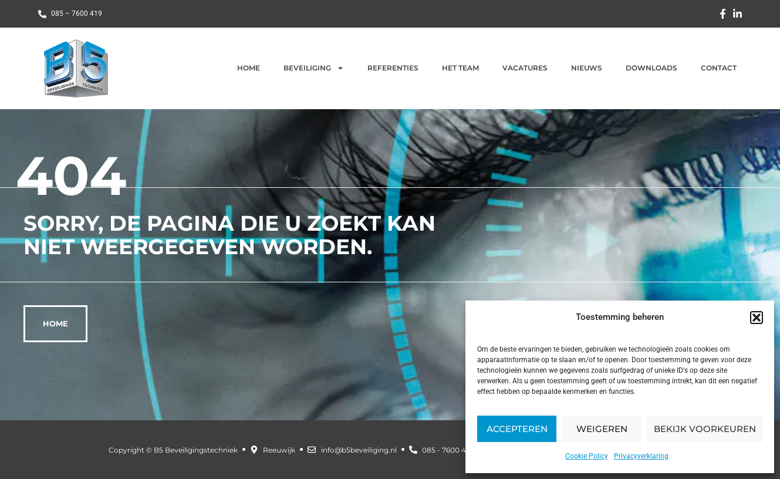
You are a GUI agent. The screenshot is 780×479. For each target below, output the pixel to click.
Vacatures (525, 67)
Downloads (651, 67)
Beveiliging (313, 68)
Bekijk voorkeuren (705, 428)
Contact (719, 67)
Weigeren (601, 428)
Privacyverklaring (641, 456)
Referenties (392, 67)
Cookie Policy (586, 456)
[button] (756, 317)
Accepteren (517, 428)
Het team (460, 67)
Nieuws (586, 67)
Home (248, 67)
